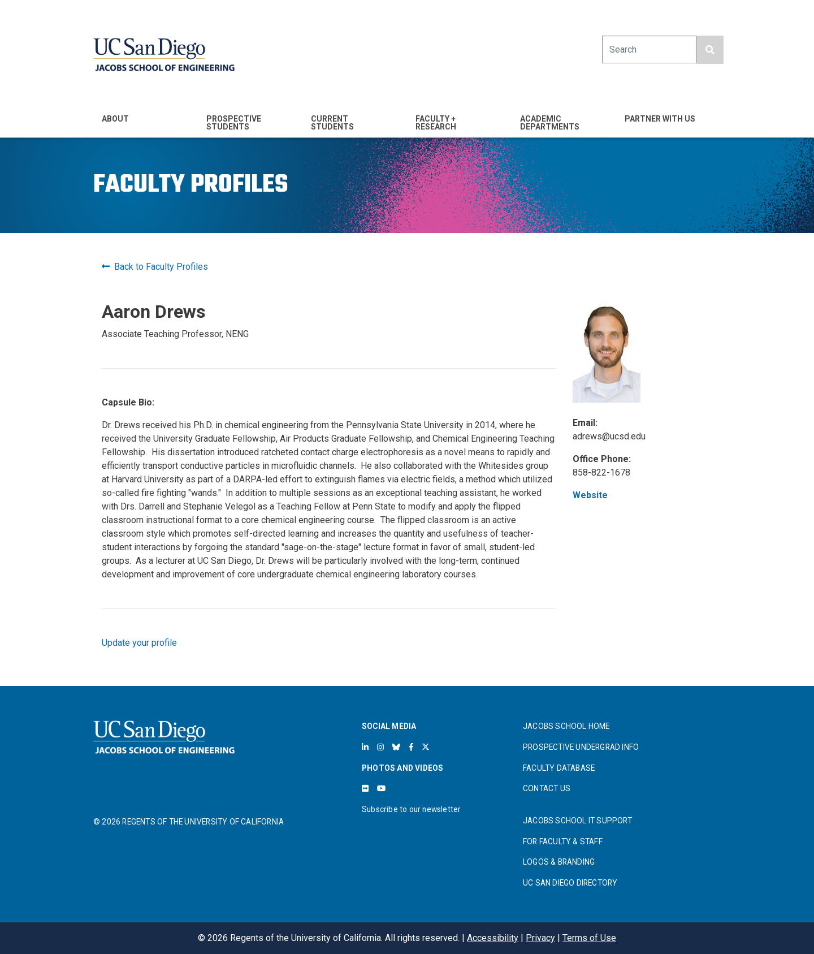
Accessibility (492, 938)
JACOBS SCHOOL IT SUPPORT (577, 820)
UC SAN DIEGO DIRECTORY (570, 882)
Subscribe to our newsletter (411, 809)
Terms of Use (589, 938)
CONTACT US (546, 788)
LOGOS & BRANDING (559, 861)
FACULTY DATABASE (559, 767)
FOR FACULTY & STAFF (563, 841)
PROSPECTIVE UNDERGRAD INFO (581, 747)
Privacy (540, 938)
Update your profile (139, 642)
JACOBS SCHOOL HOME (566, 726)
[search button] (710, 50)
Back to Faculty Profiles (155, 266)
